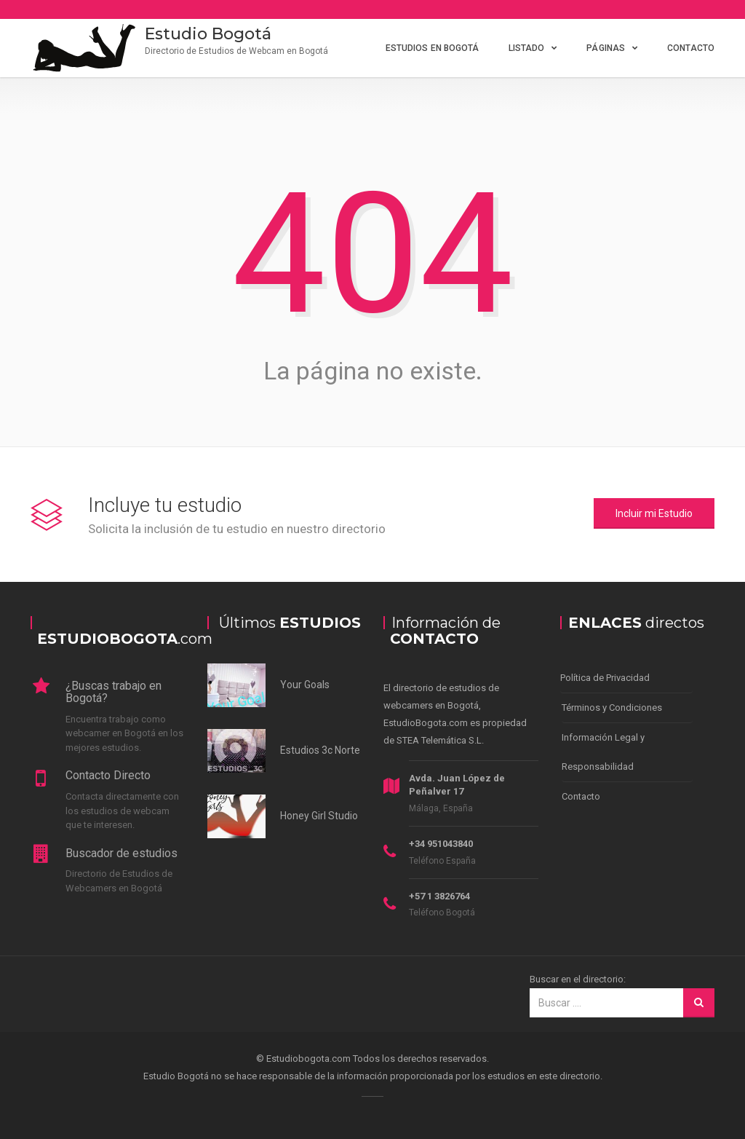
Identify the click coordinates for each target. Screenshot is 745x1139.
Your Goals (305, 684)
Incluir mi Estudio (654, 513)
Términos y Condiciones (612, 707)
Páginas (605, 48)
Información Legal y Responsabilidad (603, 752)
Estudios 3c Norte (320, 750)
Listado (527, 48)
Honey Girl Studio (319, 815)
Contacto (690, 48)
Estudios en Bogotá (432, 48)
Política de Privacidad (605, 677)
